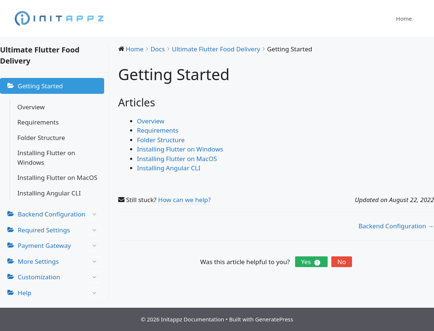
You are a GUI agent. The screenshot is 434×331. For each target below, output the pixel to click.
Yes (311, 261)
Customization (59, 277)
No (341, 261)
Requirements (38, 122)
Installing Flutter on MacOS (57, 177)
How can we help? (184, 199)
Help (59, 293)
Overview (31, 107)
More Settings (59, 261)
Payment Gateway (59, 245)
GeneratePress (274, 319)
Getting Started (40, 86)
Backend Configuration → (396, 226)
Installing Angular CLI (49, 193)
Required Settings (59, 230)
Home (404, 18)
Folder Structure (41, 137)
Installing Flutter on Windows (46, 158)
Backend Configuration (59, 214)
